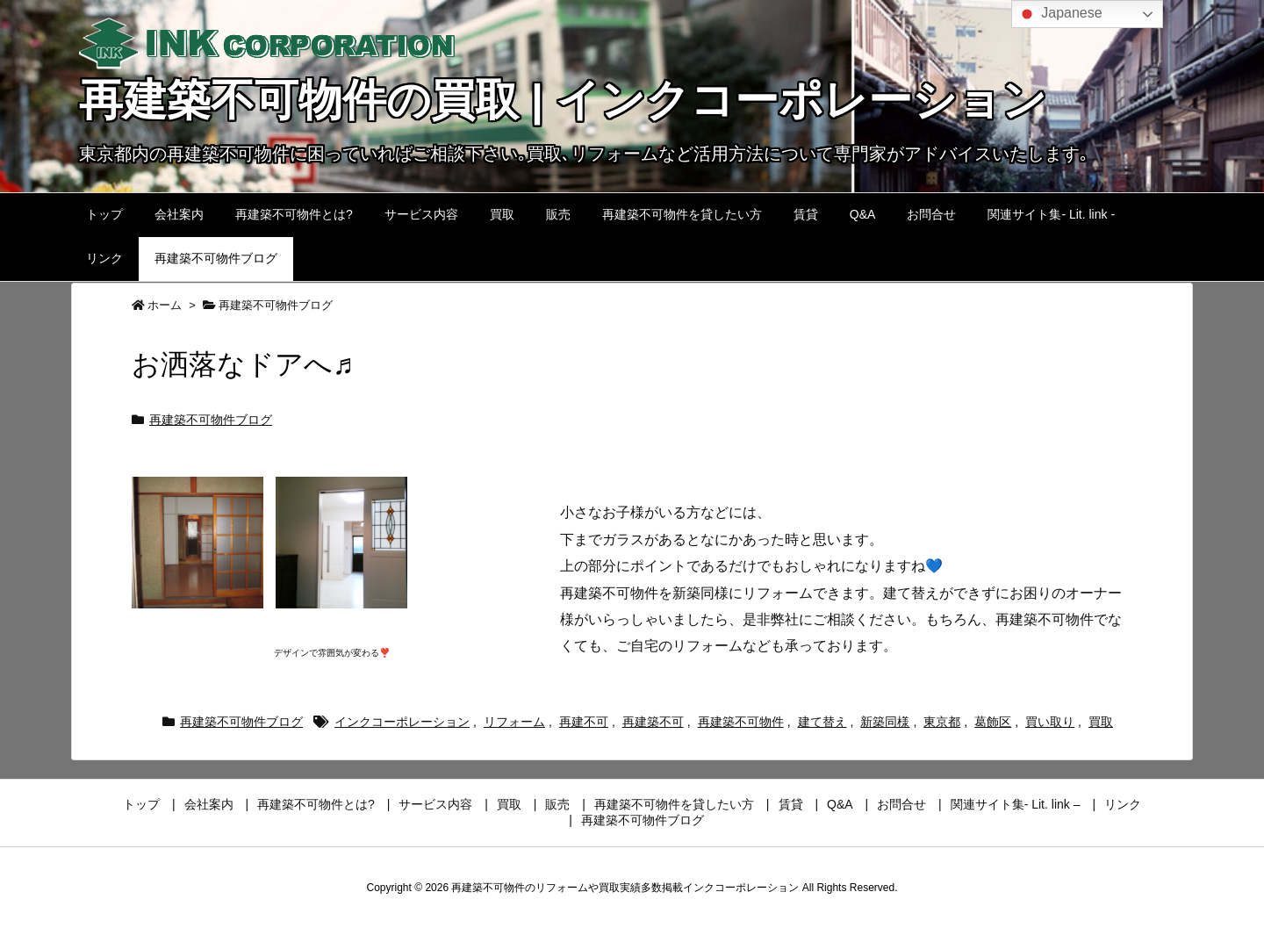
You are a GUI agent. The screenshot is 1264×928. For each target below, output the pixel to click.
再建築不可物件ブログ (276, 305)
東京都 (941, 722)
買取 (1100, 722)
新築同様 (884, 722)
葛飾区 (992, 722)
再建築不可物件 (741, 722)
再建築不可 (653, 722)
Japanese (1059, 14)
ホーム (164, 305)
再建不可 (583, 722)
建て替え (822, 722)
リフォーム (514, 722)
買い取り (1049, 722)
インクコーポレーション (402, 722)
